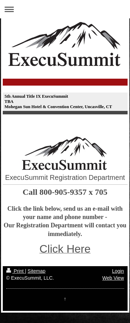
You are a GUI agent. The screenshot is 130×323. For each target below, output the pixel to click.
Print (15, 271)
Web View (113, 278)
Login (118, 271)
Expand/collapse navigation (65, 9)
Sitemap (36, 271)
